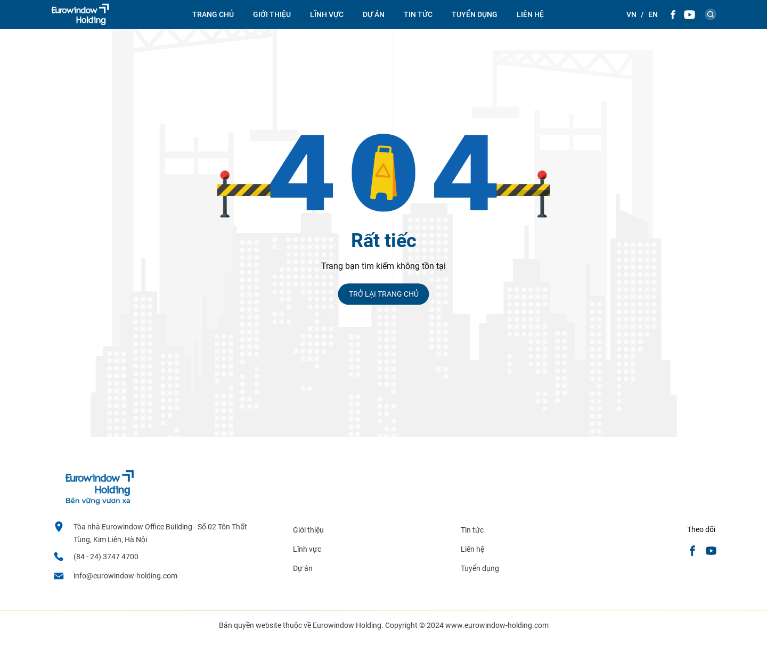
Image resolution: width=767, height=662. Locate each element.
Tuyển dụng (474, 14)
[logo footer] (99, 502)
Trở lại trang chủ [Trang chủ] (384, 294)
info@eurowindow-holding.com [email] (125, 575)
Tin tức (472, 530)
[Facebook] (673, 14)
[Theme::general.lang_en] (653, 14)
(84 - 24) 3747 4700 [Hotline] (106, 556)
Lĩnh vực (327, 14)
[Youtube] (689, 14)
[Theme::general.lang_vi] (631, 14)
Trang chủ (213, 14)
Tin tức (418, 14)
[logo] (80, 14)
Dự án (374, 14)
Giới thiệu (272, 14)
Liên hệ (530, 14)
